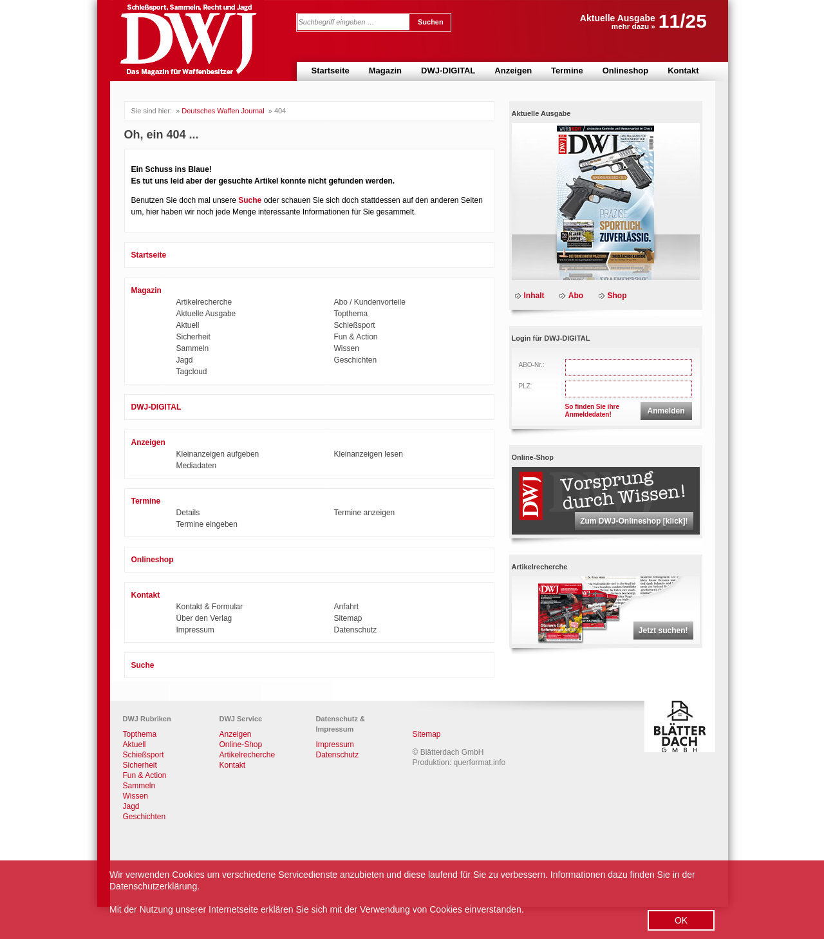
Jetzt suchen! (663, 630)
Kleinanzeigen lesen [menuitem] (368, 454)
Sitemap (427, 734)
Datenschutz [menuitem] (355, 629)
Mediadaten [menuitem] (196, 465)
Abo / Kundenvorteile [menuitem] (370, 302)
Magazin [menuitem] (385, 70)
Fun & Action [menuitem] (356, 336)
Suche (249, 200)
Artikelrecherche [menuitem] (204, 302)
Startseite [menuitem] (331, 70)
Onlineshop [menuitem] (626, 70)
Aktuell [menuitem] (188, 325)
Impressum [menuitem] (195, 629)
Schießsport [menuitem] (354, 325)
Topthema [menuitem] (351, 313)
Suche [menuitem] (142, 665)
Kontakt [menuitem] (683, 70)
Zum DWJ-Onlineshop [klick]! (634, 521)
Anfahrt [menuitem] (346, 606)
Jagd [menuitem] (184, 360)
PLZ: (525, 386)
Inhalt (534, 295)
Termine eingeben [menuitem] (207, 524)
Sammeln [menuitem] (192, 348)
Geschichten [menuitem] (355, 360)
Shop (617, 295)
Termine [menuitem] (567, 70)
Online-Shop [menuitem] (241, 744)
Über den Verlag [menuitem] (204, 618)
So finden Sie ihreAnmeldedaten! (592, 410)
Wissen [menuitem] (346, 348)
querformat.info (480, 762)
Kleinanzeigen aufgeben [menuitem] (217, 454)
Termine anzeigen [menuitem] (364, 512)
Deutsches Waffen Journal (223, 111)
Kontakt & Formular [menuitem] (209, 606)
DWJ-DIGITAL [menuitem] (448, 70)
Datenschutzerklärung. (154, 886)
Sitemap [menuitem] (348, 618)
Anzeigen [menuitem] (513, 70)
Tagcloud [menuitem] (191, 371)
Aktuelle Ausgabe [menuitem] (206, 313)
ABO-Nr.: (532, 364)
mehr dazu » (633, 26)
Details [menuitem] (188, 512)
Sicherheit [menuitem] (193, 336)
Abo (575, 295)
